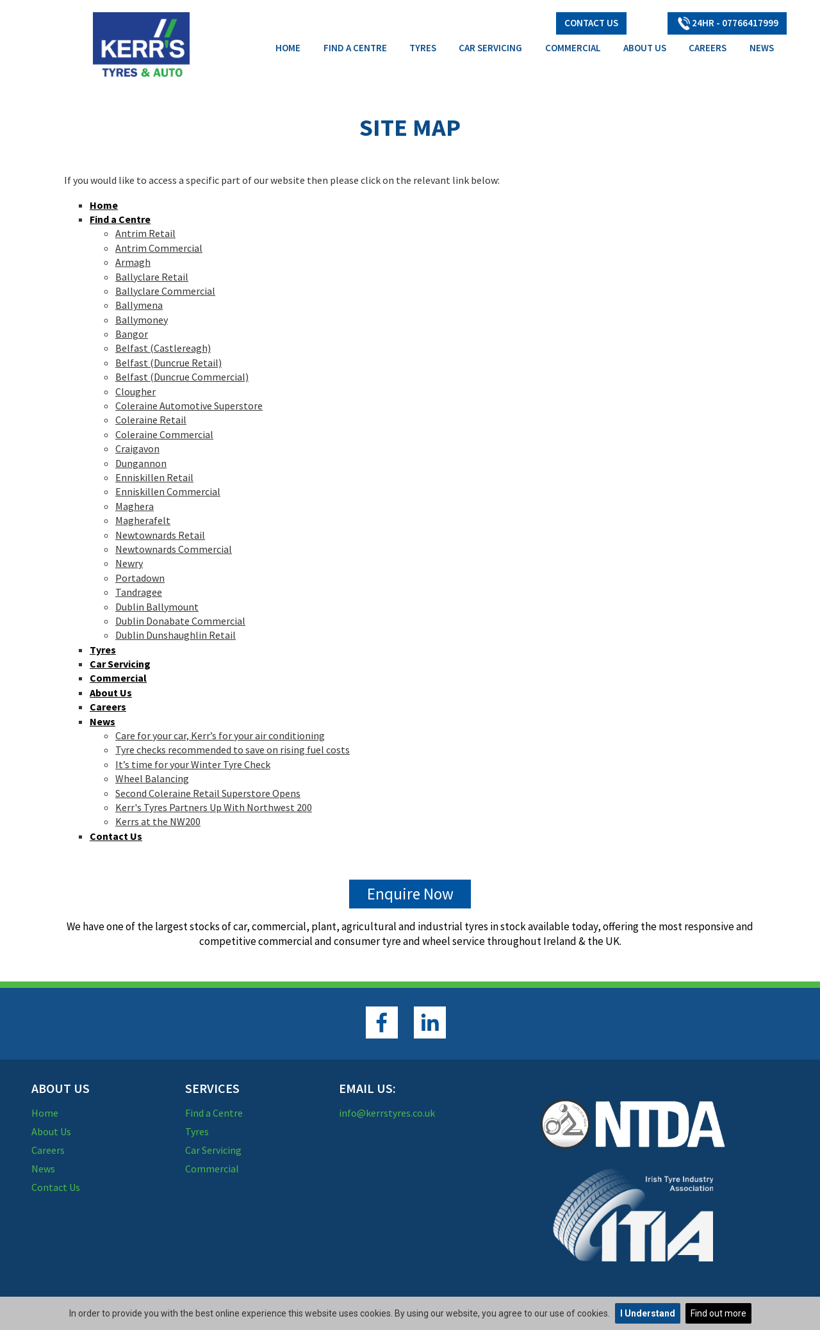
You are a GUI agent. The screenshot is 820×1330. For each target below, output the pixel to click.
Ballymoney (141, 319)
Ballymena (139, 305)
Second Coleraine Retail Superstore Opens (207, 793)
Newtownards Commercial (173, 549)
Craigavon (137, 448)
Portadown (140, 577)
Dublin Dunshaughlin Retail (175, 634)
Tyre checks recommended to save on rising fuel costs (232, 749)
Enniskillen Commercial (167, 491)
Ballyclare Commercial (165, 290)
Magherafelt (142, 520)
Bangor (131, 333)
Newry (129, 563)
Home (287, 48)
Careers (707, 48)
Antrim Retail (145, 233)
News (762, 48)
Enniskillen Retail (154, 477)
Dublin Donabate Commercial (180, 620)
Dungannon (141, 463)
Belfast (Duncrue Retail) (168, 362)
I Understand (647, 1313)
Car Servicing (490, 48)
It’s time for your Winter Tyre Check (192, 764)
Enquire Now (410, 893)
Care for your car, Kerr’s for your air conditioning (220, 735)
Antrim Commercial (158, 248)
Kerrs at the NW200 (158, 821)
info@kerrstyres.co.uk (387, 1112)
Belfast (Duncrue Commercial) (182, 376)
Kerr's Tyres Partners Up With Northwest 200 (213, 807)
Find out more (718, 1313)
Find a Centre (355, 48)
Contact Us (591, 23)
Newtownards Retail (160, 535)
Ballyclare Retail (151, 276)
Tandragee (138, 592)
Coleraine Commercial (164, 434)
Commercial (573, 48)
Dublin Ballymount (157, 606)
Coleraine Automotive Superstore (189, 405)
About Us (644, 48)
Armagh (133, 262)
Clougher (135, 391)
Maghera (134, 506)
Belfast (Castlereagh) (163, 347)
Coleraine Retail (150, 419)
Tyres (422, 48)
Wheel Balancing (152, 778)
